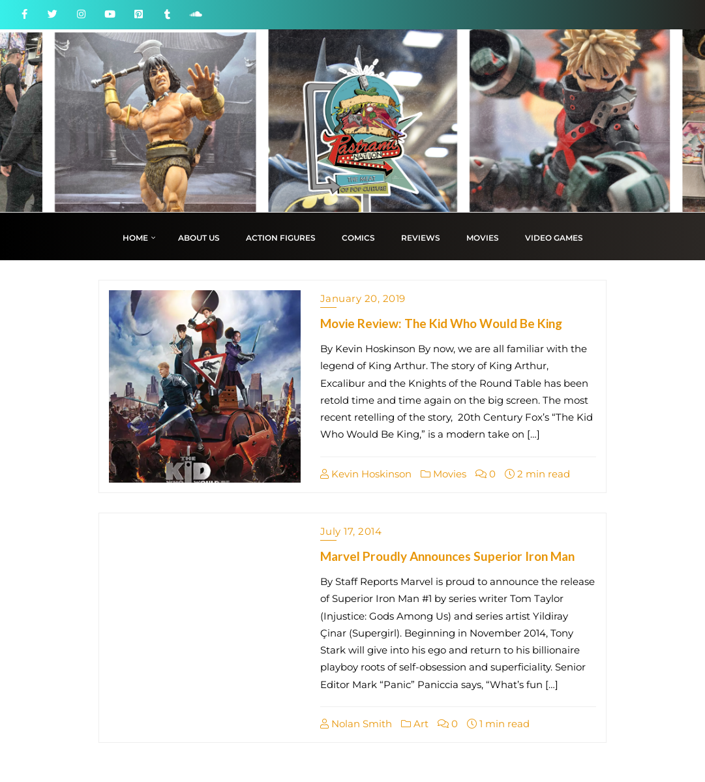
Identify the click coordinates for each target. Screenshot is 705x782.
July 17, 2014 (351, 531)
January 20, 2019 (363, 298)
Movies (443, 474)
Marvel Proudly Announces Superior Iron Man (447, 556)
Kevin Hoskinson (366, 474)
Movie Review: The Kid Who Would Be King (441, 323)
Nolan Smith (356, 723)
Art (414, 723)
